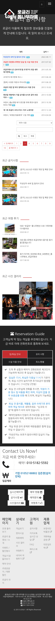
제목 (21, 52)
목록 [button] (32, 136)
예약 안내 (6, 564)
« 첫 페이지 (8, 143)
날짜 (46, 52)
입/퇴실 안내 (14, 354)
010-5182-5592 (37, 462)
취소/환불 (40, 362)
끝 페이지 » (13, 148)
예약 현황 (36, 492)
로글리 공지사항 (27, 19)
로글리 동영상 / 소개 (6, 540)
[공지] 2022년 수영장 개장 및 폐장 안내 (36, 198)
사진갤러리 (17, 503)
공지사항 (17, 497)
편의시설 (20, 533)
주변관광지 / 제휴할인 (6, 571)
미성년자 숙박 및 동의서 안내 (32, 184)
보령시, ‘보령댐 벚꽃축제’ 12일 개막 (16, 115)
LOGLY (22, 610)
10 (5, 148)
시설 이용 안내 (15, 362)
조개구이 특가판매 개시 (12, 77)
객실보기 (20, 529)
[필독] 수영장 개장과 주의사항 (14, 82)
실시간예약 (16, 492)
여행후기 (37, 503)
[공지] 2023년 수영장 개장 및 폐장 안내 (36, 169)
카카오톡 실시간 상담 (34, 536)
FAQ (32, 545)
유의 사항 (40, 354)
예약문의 (35, 497)
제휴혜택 (20, 538)
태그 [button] (25, 136)
